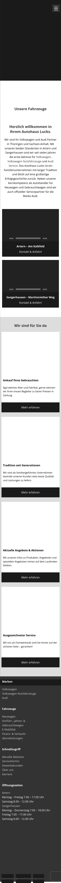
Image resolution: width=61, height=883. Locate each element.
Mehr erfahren (30, 407)
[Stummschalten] (50, 238)
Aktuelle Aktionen (13, 757)
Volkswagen (43, 157)
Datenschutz (7, 878)
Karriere (7, 774)
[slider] (28, 238)
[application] (30, 225)
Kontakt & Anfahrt (30, 248)
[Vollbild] (55, 238)
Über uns (8, 770)
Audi (5, 698)
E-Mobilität (9, 729)
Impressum (38, 878)
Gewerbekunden (12, 765)
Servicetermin (10, 761)
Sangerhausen (11, 806)
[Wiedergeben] (5, 238)
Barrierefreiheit (23, 878)
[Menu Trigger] (56, 8)
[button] (30, 225)
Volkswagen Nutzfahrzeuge (24, 161)
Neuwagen (9, 716)
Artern (6, 793)
